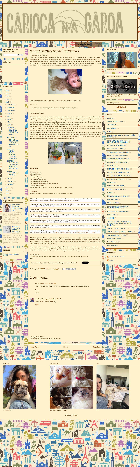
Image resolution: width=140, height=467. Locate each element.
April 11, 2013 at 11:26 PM (48, 283)
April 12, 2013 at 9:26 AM (53, 299)
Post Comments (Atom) (69, 354)
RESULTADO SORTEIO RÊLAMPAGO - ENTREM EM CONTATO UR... (12, 142)
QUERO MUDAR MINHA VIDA (117, 211)
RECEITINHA (111, 214)
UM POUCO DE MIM (114, 238)
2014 (7, 99)
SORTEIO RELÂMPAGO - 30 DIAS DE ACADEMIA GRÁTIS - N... (12, 164)
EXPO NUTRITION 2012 (115, 186)
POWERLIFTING (113, 203)
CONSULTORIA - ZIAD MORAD (117, 152)
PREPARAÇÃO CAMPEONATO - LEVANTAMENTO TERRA (118, 207)
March (9, 178)
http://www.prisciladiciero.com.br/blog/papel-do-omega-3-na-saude (75, 232)
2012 (7, 187)
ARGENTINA (111, 125)
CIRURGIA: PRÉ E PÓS (115, 149)
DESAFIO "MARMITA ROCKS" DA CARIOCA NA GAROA (12, 131)
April (9, 125)
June (9, 119)
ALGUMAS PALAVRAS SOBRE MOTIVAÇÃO (16, 229)
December (11, 104)
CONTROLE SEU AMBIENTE (117, 155)
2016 (7, 93)
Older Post (97, 347)
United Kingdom (112, 242)
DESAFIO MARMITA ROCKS (117, 162)
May (9, 122)
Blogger (75, 415)
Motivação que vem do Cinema (117, 196)
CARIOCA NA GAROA (45, 269)
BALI (109, 132)
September (11, 110)
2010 (7, 193)
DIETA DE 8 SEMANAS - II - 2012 (118, 172)
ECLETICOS (111, 182)
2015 (7, 96)
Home (65, 347)
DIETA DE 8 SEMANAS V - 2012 (118, 179)
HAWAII (110, 192)
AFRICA (110, 118)
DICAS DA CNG (112, 166)
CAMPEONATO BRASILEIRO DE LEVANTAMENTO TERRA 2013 (118, 141)
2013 (7, 102)
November (11, 107)
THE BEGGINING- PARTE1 (116, 235)
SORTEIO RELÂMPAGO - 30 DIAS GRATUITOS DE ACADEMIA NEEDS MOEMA (119, 223)
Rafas (111, 260)
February (10, 181)
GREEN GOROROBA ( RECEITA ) (12, 173)
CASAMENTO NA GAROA (116, 145)
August (9, 113)
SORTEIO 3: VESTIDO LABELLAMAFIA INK (17, 207)
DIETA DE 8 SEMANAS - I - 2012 (118, 169)
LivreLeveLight (40, 299)
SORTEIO (110, 218)
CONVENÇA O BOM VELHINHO (118, 159)
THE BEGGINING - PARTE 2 (117, 228)
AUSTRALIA (111, 128)
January (10, 184)
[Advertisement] (23, 443)
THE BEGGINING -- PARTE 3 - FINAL (120, 232)
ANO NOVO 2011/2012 (115, 121)
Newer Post (34, 347)
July (8, 116)
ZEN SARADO (112, 245)
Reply (36, 293)
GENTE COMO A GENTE (115, 189)
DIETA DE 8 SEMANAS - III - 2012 (118, 176)
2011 (7, 190)
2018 (7, 90)
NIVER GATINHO (113, 199)
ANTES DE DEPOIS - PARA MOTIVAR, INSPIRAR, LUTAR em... (12, 153)
